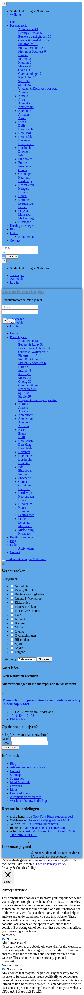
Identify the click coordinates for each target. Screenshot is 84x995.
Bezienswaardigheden (34, 36)
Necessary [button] (8, 935)
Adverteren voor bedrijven (27, 767)
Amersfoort (25, 103)
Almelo (23, 96)
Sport (24, 81)
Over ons (16, 786)
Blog (13, 229)
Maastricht (25, 214)
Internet (24, 59)
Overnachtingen (30, 73)
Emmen (23, 162)
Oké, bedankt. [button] (26, 864)
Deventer (24, 140)
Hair (23, 55)
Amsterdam (26, 107)
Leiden (22, 207)
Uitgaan (25, 88)
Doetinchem (26, 144)
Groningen (25, 173)
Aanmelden (17, 279)
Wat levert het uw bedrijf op (28, 800)
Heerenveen (26, 185)
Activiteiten (28, 29)
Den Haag (24, 133)
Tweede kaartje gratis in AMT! (48, 820)
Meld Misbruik (20, 782)
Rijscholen (27, 77)
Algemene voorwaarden (25, 797)
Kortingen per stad (45, 88)
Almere (23, 99)
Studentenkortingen (23, 291)
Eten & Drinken (30, 47)
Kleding (24, 62)
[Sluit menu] (4, 4)
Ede (20, 155)
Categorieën (10, 578)
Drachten (24, 151)
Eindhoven (25, 159)
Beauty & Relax (31, 33)
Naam (5, 738)
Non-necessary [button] (11, 965)
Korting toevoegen (22, 225)
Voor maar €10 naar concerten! (44, 827)
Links (13, 789)
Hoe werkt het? (20, 793)
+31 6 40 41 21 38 (22, 715)
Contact (15, 240)
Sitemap (15, 774)
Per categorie (18, 25)
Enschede (24, 166)
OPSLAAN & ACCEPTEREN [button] (22, 991)
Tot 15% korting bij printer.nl (40, 824)
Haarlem (24, 177)
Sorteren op (19, 659)
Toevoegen (17, 275)
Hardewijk (25, 181)
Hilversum (25, 192)
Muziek (24, 66)
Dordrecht (25, 148)
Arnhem (23, 114)
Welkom (15, 14)
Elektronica (28, 44)
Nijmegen (24, 222)
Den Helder (25, 136)
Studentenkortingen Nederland (26, 559)
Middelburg (26, 218)
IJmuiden (24, 199)
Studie (24, 85)
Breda (22, 122)
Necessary (13, 939)
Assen (22, 118)
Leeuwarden (26, 203)
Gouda (22, 170)
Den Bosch (25, 129)
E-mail (6, 743)
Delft (21, 125)
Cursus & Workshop (33, 40)
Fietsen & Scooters (32, 51)
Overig (24, 70)
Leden (14, 233)
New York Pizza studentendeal (53, 816)
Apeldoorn (25, 110)
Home (14, 21)
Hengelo (23, 188)
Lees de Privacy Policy (51, 864)
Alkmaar (24, 92)
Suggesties (17, 778)
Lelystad (24, 211)
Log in (14, 282)
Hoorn (22, 196)
